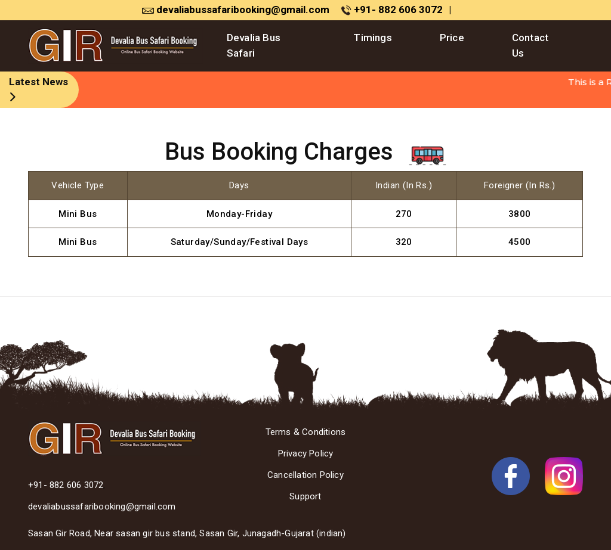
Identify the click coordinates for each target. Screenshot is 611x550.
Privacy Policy (306, 453)
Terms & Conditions (306, 432)
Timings (372, 37)
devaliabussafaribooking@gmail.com (235, 9)
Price (452, 37)
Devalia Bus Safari (253, 45)
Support (305, 496)
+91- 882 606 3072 (399, 9)
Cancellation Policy (305, 475)
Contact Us (530, 45)
